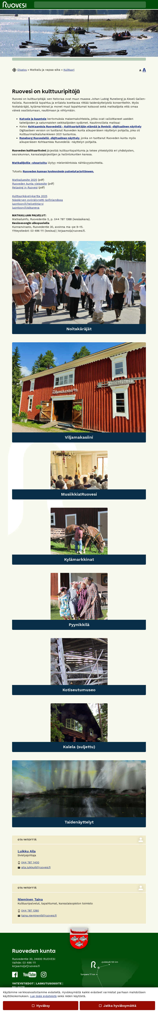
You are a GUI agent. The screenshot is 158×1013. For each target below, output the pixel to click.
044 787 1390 (28, 910)
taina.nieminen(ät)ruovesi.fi (37, 915)
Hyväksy (40, 1006)
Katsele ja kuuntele (32, 119)
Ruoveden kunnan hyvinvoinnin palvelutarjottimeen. (58, 171)
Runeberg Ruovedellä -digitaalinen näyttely (49, 138)
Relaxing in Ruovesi (25, 187)
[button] (152, 4)
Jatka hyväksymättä (117, 1006)
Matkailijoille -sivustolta (29, 162)
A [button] (140, 70)
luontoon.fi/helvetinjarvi (27, 203)
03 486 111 (29, 962)
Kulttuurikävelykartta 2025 (29, 196)
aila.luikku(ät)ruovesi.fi (34, 867)
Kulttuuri (68, 69)
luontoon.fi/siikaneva (25, 207)
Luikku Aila (27, 851)
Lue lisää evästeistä (43, 996)
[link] (79, 287)
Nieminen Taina (30, 899)
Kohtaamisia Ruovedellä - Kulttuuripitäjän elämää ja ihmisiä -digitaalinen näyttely (84, 126)
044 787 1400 (28, 862)
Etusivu (22, 69)
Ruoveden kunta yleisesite (29, 183)
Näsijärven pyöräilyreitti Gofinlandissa (37, 200)
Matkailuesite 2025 (24, 180)
